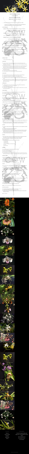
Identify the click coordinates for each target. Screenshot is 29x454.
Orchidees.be (22, 439)
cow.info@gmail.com (22, 436)
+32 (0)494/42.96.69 (22, 438)
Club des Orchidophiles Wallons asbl (21, 433)
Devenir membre (7, 434)
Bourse (7, 438)
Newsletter (7, 435)
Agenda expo (7, 437)
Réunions (7, 433)
